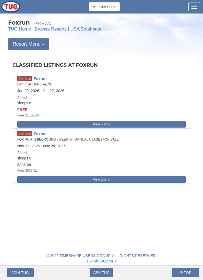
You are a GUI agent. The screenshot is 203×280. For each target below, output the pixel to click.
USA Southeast (85, 29)
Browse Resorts (51, 29)
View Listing (101, 124)
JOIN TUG (20, 273)
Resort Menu (29, 44)
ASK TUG (101, 273)
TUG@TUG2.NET (101, 261)
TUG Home (19, 29)
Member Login (104, 7)
